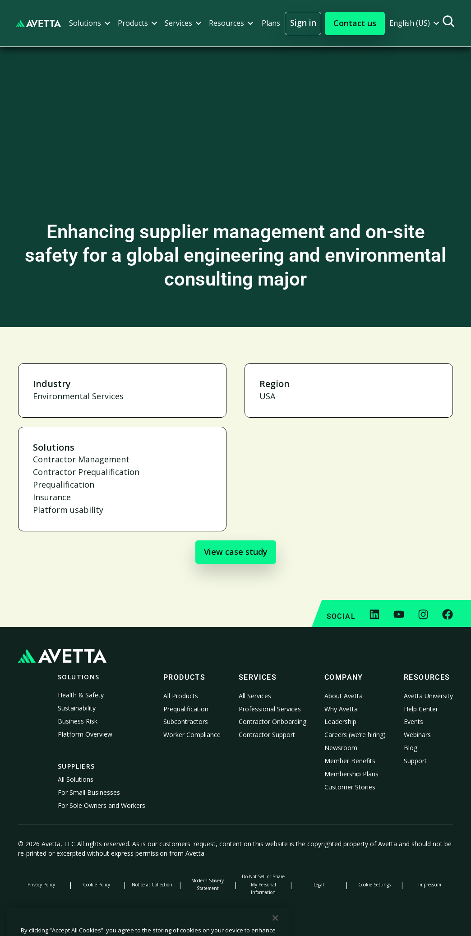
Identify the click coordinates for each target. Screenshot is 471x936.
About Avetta (343, 696)
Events (413, 721)
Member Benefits (349, 760)
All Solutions (75, 779)
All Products (180, 696)
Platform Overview (85, 734)
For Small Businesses (89, 792)
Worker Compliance (192, 734)
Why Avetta (341, 709)
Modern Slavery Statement (207, 884)
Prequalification (185, 709)
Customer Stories (349, 787)
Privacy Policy (41, 884)
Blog (410, 747)
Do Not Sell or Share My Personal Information (263, 884)
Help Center (421, 709)
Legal (319, 884)
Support (415, 760)
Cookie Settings (374, 884)
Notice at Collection (152, 884)
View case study (236, 551)
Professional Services (270, 709)
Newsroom (340, 747)
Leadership (340, 721)
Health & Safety (81, 695)
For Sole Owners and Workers (101, 805)
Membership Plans (351, 774)
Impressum (429, 884)
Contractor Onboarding (272, 721)
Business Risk (77, 721)
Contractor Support (267, 734)
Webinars (417, 734)
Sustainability (77, 708)
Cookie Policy (96, 884)
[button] (89, 23)
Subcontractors (185, 721)
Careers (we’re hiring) (355, 734)
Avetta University (428, 696)
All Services (255, 696)
